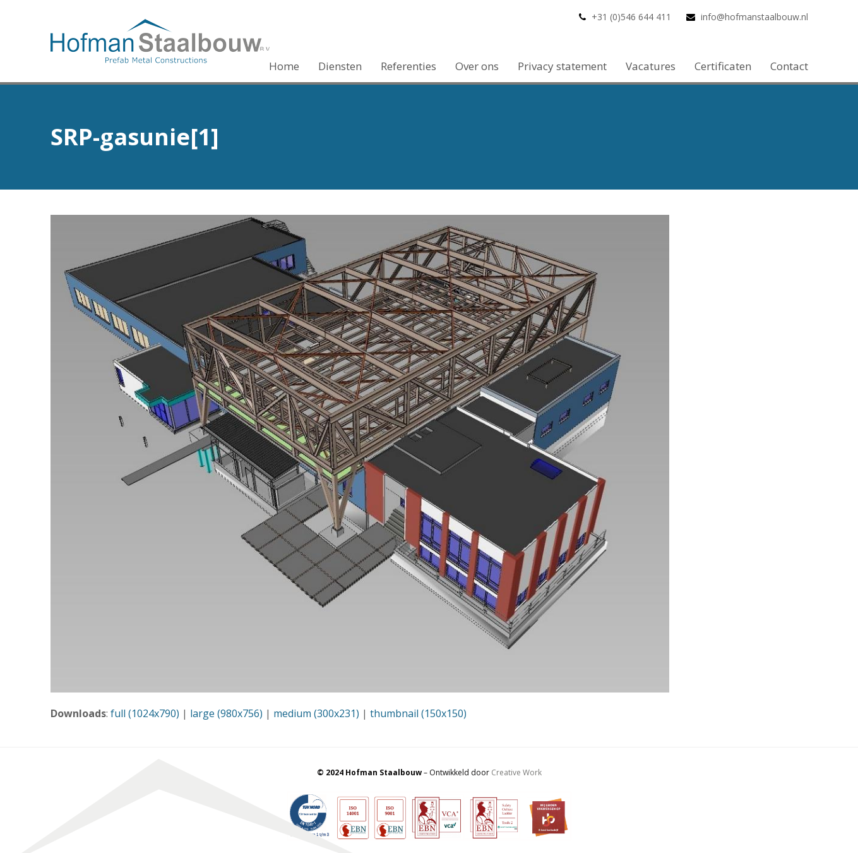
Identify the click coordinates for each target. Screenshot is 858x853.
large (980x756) (226, 713)
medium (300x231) (316, 713)
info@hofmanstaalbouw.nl (754, 17)
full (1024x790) (144, 713)
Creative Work (516, 772)
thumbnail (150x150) (418, 713)
